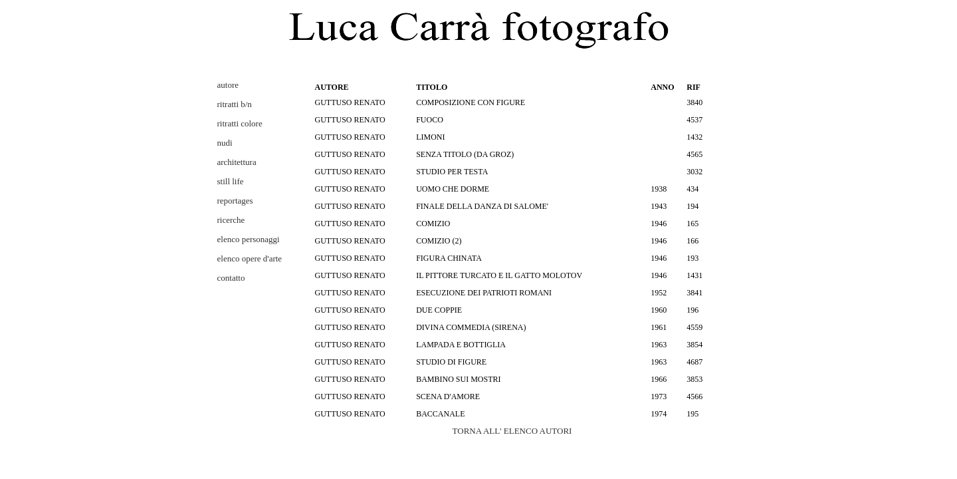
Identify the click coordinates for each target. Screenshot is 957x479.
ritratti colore (240, 123)
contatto (231, 278)
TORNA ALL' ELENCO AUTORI (512, 431)
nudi (225, 143)
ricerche (231, 220)
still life (230, 181)
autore (228, 85)
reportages (235, 201)
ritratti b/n (234, 104)
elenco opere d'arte (249, 258)
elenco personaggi (248, 239)
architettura (237, 162)
